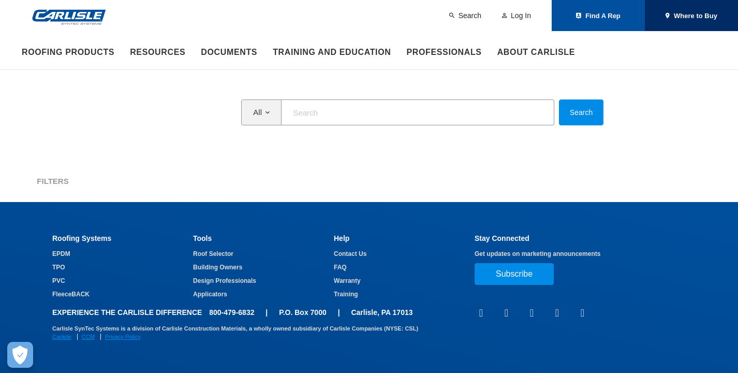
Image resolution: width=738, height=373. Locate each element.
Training (346, 294)
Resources (157, 52)
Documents (229, 52)
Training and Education (332, 52)
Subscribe (514, 273)
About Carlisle (536, 52)
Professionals (443, 52)
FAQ (340, 267)
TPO (58, 267)
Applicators (210, 294)
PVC (58, 280)
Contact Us (350, 253)
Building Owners (217, 267)
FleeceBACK (71, 294)
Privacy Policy (122, 337)
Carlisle (61, 337)
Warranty (347, 280)
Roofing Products (68, 52)
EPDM (61, 253)
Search (581, 112)
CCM (88, 337)
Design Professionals (224, 280)
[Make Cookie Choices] (20, 355)
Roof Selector (213, 253)
